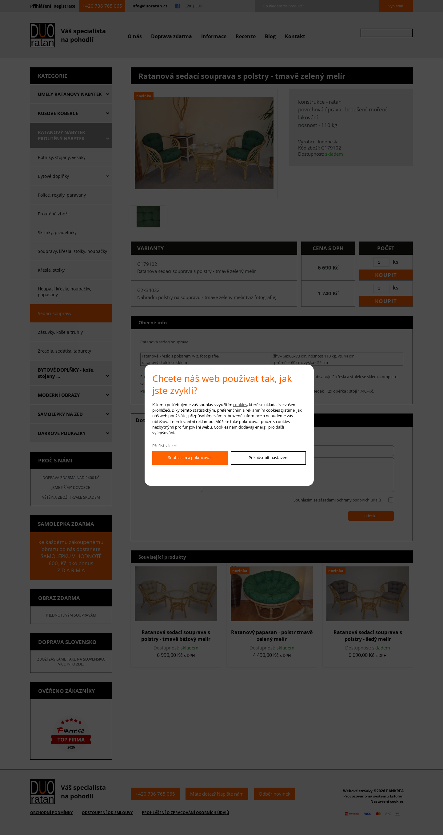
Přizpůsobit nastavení (268, 457)
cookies (240, 404)
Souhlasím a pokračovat (190, 457)
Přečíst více (162, 445)
